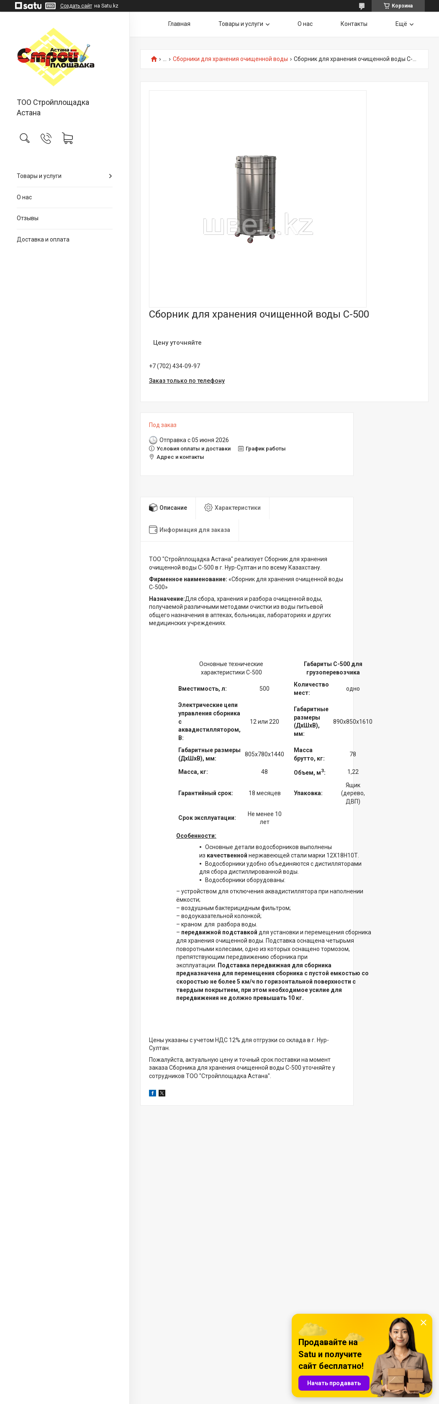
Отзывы (28, 218)
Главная (179, 23)
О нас (24, 197)
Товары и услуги (39, 176)
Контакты (354, 23)
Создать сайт (76, 6)
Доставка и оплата (43, 239)
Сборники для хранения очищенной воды (230, 59)
